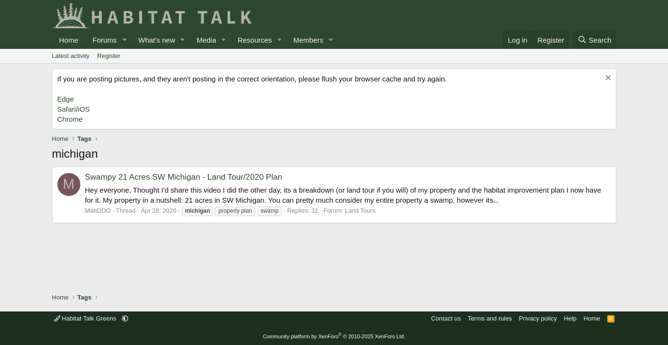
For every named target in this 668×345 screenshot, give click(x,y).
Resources (255, 40)
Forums (105, 40)
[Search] (594, 40)
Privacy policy (538, 318)
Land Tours (360, 210)
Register (108, 55)
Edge (65, 99)
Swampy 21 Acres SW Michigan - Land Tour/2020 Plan (184, 177)
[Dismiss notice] (607, 79)
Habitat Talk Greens (86, 318)
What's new (156, 40)
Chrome (70, 119)
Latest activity (71, 55)
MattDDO (98, 210)
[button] (124, 40)
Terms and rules (490, 318)
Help (570, 318)
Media (206, 40)
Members (308, 40)
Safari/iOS (73, 109)
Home (68, 40)
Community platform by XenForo (334, 336)
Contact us (445, 318)
